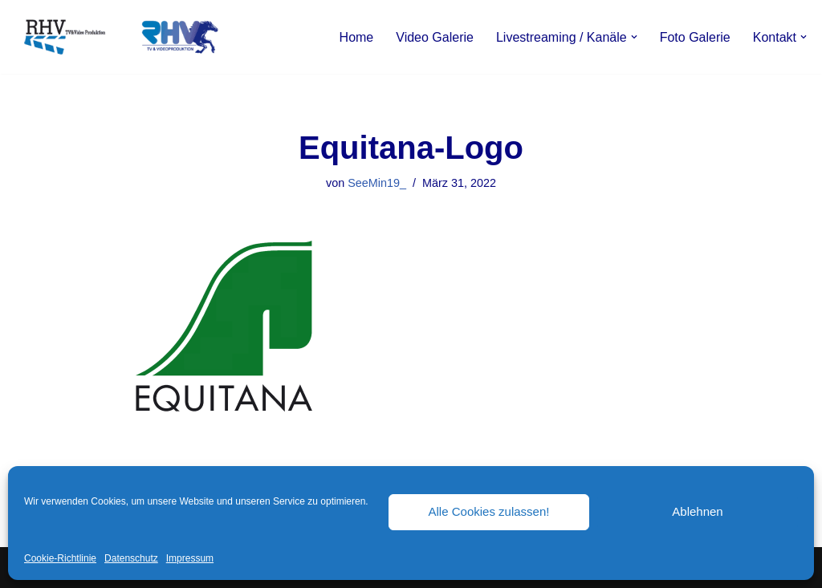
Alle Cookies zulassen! (489, 511)
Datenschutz (131, 558)
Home (357, 37)
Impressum (190, 558)
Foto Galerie (695, 37)
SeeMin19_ (377, 182)
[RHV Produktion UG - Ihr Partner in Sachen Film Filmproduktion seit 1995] (116, 36)
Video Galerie (435, 37)
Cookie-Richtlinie (60, 558)
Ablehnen (697, 511)
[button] (634, 37)
